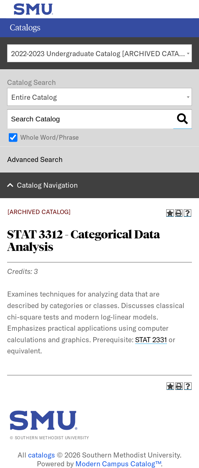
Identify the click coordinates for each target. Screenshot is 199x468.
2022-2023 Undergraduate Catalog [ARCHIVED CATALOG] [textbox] (101, 53)
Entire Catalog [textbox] (34, 97)
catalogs (41, 454)
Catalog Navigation (47, 185)
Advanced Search (35, 159)
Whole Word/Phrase (49, 137)
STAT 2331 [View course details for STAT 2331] (151, 339)
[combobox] (99, 53)
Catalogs (25, 27)
